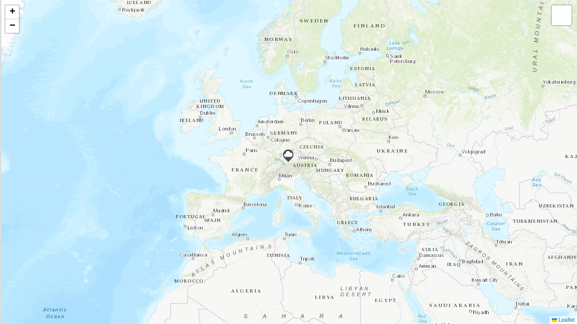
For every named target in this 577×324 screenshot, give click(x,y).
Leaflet (563, 320)
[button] (288, 155)
